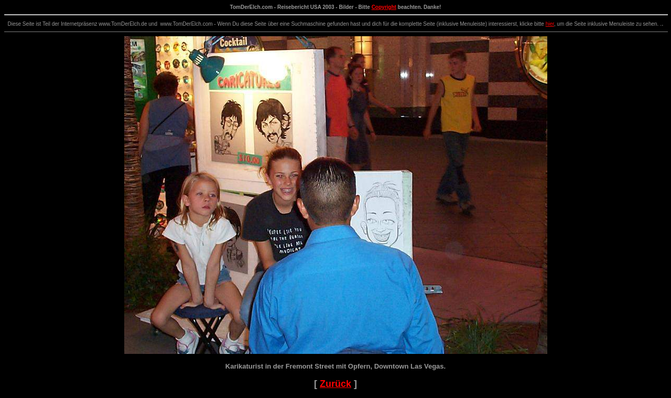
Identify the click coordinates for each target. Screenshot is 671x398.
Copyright (384, 7)
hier (550, 24)
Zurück (335, 384)
